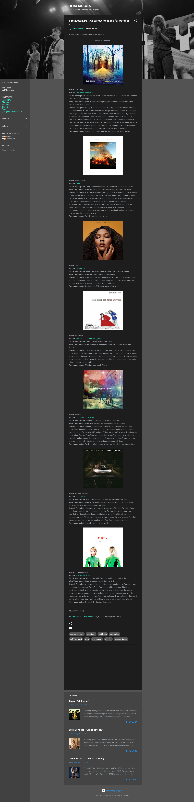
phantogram (97, 639)
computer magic (77, 634)
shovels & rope (121, 639)
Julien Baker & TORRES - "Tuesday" (87, 758)
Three (78, 183)
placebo (108, 639)
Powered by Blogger (112, 791)
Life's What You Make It (85, 417)
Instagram (6, 100)
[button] (135, 21)
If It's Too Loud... (81, 6)
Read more (131, 722)
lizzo (87, 639)
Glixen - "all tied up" (79, 701)
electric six (91, 634)
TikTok (5, 107)
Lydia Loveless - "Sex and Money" (86, 729)
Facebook (6, 104)
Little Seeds (80, 496)
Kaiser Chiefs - (82, 617)
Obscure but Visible (83, 575)
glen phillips (114, 634)
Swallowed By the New (85, 93)
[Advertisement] (152, 52)
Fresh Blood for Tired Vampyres (88, 338)
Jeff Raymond (76, 639)
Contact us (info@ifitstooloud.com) (12, 110)
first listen (103, 634)
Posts (7, 136)
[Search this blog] (15, 150)
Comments (9, 139)
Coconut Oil (80, 268)
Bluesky (5, 102)
